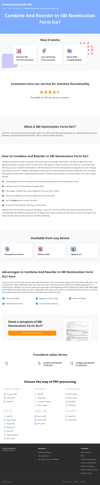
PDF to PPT (70, 402)
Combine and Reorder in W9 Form (49, 363)
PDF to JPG (70, 405)
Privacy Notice (67, 482)
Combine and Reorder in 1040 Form (82, 363)
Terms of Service (7, 482)
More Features (86, 452)
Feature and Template (88, 463)
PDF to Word (71, 394)
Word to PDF (40, 416)
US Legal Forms (43, 456)
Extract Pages (41, 405)
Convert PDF (9, 398)
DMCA (76, 482)
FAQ (82, 456)
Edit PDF (8, 416)
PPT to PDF (40, 424)
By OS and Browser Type (89, 470)
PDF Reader (9, 427)
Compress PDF (10, 394)
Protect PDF (70, 420)
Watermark (9, 439)
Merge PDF (40, 398)
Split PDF (39, 394)
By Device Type (86, 473)
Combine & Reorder (43, 402)
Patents (83, 482)
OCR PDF (8, 402)
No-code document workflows (48, 459)
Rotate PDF (9, 424)
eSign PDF (70, 416)
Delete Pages (10, 420)
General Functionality (88, 459)
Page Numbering (11, 435)
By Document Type (87, 466)
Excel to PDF (40, 420)
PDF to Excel (71, 398)
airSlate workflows (44, 452)
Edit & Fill (8, 431)
